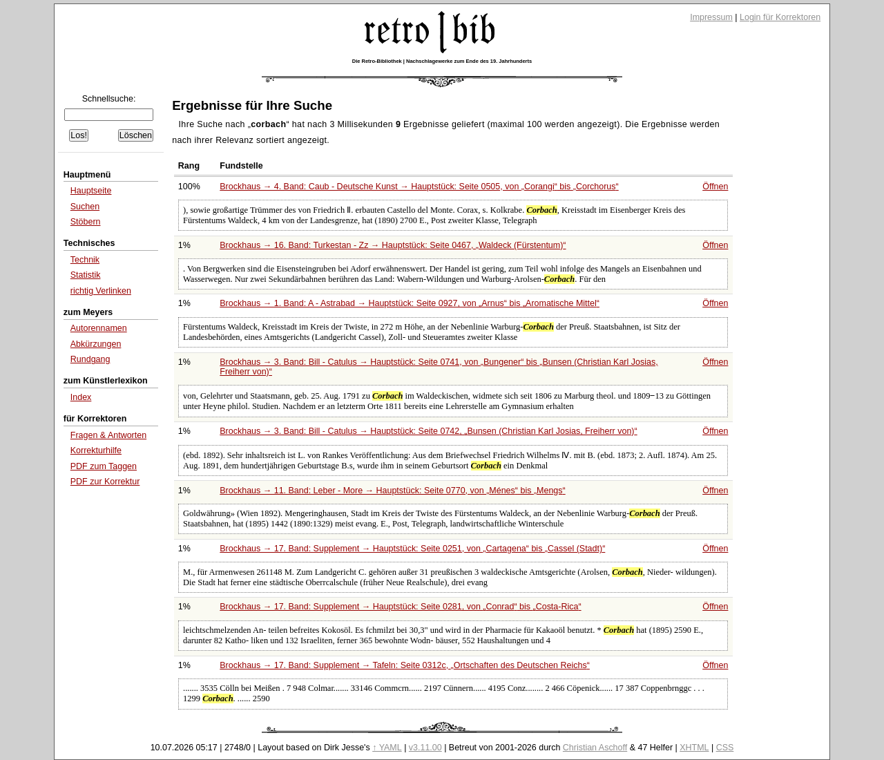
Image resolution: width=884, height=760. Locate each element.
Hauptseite (91, 191)
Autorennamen (98, 328)
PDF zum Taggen (103, 466)
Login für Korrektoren (780, 17)
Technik (84, 260)
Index (81, 397)
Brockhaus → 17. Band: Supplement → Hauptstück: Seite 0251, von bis (412, 548)
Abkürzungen (96, 344)
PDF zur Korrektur (105, 481)
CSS (725, 747)
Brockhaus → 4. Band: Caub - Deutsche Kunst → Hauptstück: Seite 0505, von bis (419, 186)
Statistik (85, 275)
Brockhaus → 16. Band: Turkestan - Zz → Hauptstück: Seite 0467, (393, 245)
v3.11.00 (425, 747)
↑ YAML (387, 747)
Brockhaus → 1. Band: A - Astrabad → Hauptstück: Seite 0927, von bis (409, 303)
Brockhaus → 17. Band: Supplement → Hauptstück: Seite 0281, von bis (400, 606)
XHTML (694, 747)
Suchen (84, 206)
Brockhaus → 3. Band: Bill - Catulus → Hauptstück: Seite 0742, (428, 431)
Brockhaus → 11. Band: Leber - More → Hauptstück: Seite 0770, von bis (392, 490)
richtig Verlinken (100, 291)
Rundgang (90, 359)
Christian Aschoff (595, 747)
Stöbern (85, 222)
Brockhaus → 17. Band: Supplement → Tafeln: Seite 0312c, (405, 665)
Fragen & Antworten (108, 435)
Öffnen (715, 186)
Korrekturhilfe (96, 450)
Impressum (711, 17)
